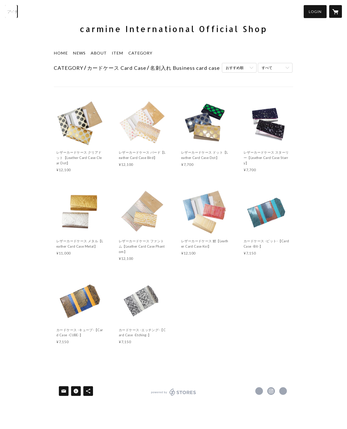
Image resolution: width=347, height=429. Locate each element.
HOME (61, 52)
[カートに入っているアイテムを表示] (335, 11)
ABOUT (99, 52)
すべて (267, 67)
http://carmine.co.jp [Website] (283, 391)
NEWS (79, 52)
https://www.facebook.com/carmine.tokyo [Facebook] (259, 391)
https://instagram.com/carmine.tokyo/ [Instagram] (271, 391)
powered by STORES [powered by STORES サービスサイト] (173, 395)
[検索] (11, 11)
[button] (315, 11)
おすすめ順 (235, 67)
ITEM (117, 52)
